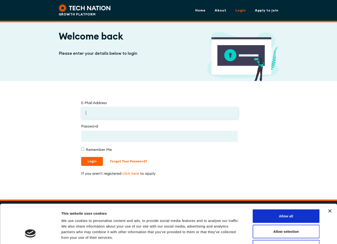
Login (241, 10)
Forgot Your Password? (128, 161)
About (220, 10)
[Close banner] (329, 177)
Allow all (286, 183)
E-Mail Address (94, 102)
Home (200, 10)
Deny (286, 213)
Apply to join (267, 10)
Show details (245, 235)
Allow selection (286, 198)
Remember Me (99, 149)
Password (89, 126)
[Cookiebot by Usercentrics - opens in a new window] (30, 234)
